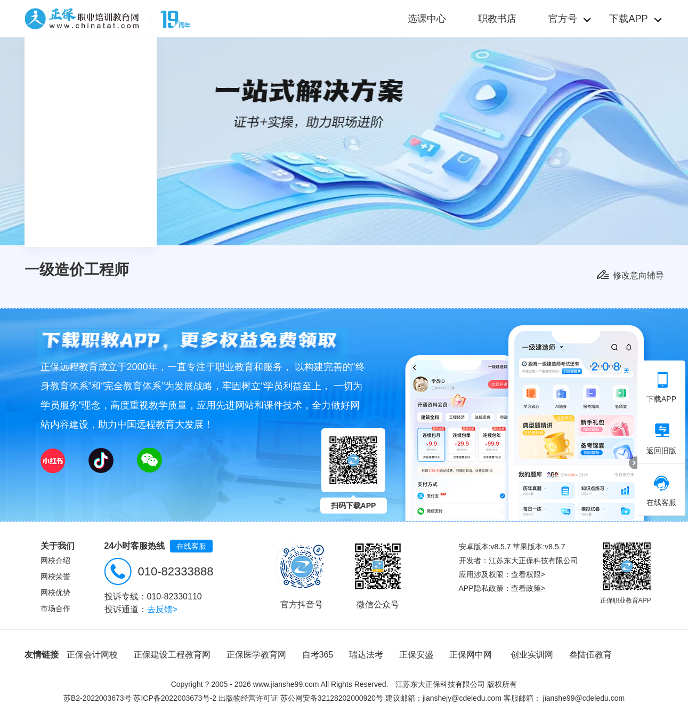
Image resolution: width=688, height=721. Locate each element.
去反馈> (162, 609)
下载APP (661, 387)
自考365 (318, 654)
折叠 (633, 462)
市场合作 (55, 608)
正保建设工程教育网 (172, 654)
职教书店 (497, 18)
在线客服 (191, 546)
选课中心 (427, 18)
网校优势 (55, 592)
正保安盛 (416, 654)
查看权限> (528, 574)
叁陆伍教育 (590, 654)
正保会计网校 (92, 654)
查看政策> (528, 588)
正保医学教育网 (256, 654)
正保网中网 (470, 654)
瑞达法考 (366, 654)
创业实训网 (532, 654)
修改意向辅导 (638, 275)
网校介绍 (55, 560)
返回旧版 (661, 439)
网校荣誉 (55, 576)
